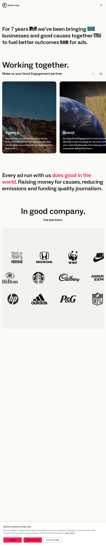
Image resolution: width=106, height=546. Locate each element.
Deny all (12, 540)
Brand (68, 132)
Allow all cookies (32, 540)
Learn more (70, 533)
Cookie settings (53, 540)
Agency (12, 132)
